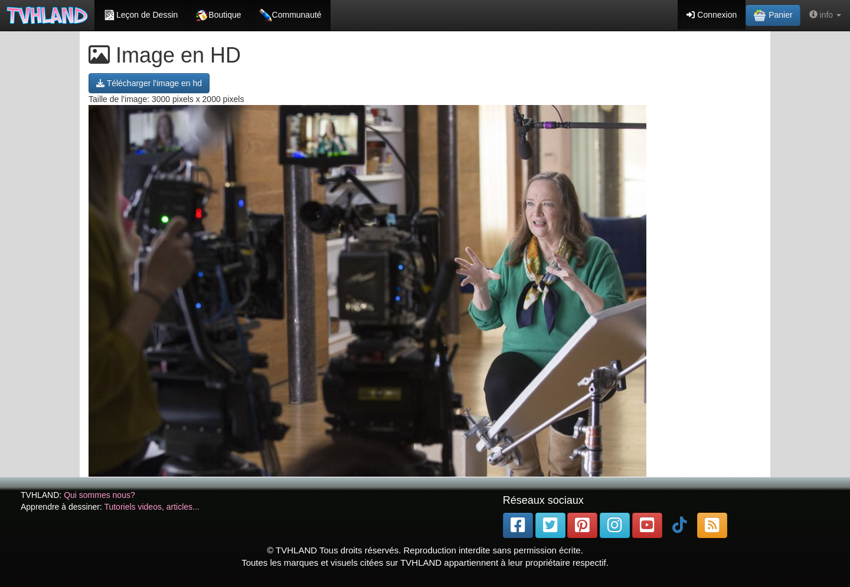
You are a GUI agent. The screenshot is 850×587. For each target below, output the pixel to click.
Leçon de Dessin (140, 15)
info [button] (825, 14)
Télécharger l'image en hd (149, 83)
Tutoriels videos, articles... (151, 506)
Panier (772, 15)
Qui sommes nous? (99, 495)
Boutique (218, 15)
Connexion (711, 14)
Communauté (290, 15)
